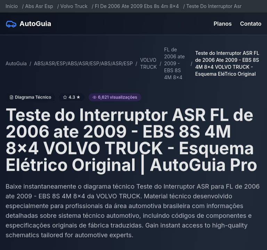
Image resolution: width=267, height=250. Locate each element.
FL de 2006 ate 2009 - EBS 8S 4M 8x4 (174, 63)
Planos (223, 23)
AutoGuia (16, 63)
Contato (250, 23)
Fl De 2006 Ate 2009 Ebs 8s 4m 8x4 (137, 6)
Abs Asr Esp (39, 6)
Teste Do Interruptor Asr (214, 6)
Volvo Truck (74, 6)
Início (12, 6)
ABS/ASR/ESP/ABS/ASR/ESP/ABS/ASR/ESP (83, 63)
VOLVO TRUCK (148, 63)
